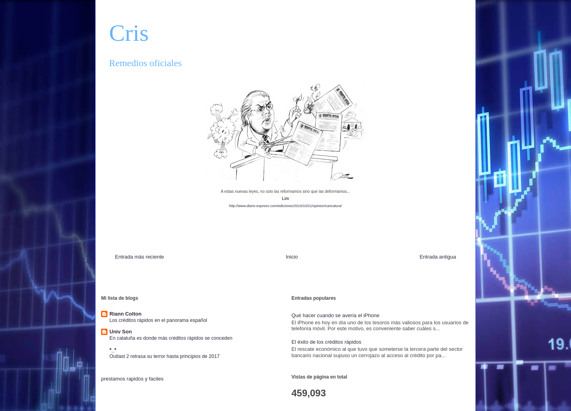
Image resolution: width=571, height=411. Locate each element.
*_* (112, 350)
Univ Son (120, 332)
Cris (129, 33)
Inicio (292, 257)
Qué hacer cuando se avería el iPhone (335, 315)
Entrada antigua (438, 257)
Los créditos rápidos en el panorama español (158, 320)
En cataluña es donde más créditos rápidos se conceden (170, 338)
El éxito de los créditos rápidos (326, 342)
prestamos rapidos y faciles (132, 379)
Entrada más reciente (139, 257)
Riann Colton (125, 314)
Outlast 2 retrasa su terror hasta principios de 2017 (164, 356)
